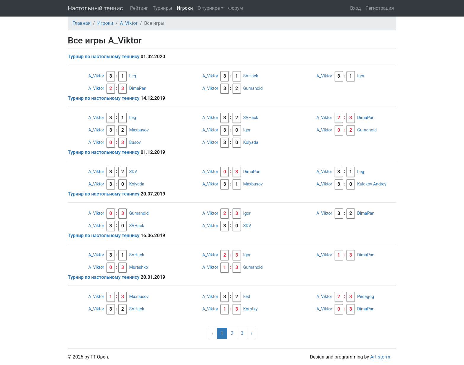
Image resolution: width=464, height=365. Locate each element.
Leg (132, 76)
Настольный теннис (95, 8)
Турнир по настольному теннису (103, 56)
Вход (355, 8)
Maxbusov (139, 130)
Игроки (185, 8)
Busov (135, 142)
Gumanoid (253, 88)
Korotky (250, 309)
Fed (246, 296)
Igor (361, 76)
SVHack (250, 76)
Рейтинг (139, 8)
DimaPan (137, 88)
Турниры (162, 8)
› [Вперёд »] (251, 333)
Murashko (138, 267)
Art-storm (380, 357)
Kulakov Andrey (371, 184)
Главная (81, 23)
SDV (133, 171)
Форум (235, 8)
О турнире (209, 8)
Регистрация (379, 8)
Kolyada (250, 142)
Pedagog (365, 296)
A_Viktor (128, 23)
